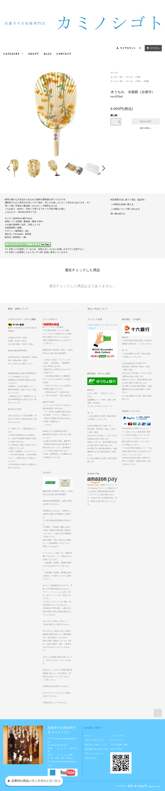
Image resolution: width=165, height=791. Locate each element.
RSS (112, 749)
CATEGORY (13, 53)
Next (103, 168)
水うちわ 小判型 (133, 77)
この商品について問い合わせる (125, 209)
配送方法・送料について (95, 745)
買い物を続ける (118, 214)
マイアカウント (128, 48)
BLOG (48, 53)
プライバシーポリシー (94, 754)
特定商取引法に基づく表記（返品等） (128, 200)
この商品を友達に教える (122, 204)
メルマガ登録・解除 (119, 745)
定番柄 (146, 81)
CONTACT (64, 53)
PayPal (142, 461)
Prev (9, 168)
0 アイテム (153, 48)
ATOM (119, 749)
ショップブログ (117, 735)
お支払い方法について (94, 740)
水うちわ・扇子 (117, 77)
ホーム (88, 735)
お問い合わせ (91, 758)
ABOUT (33, 53)
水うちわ (114, 73)
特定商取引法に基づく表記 (96, 749)
